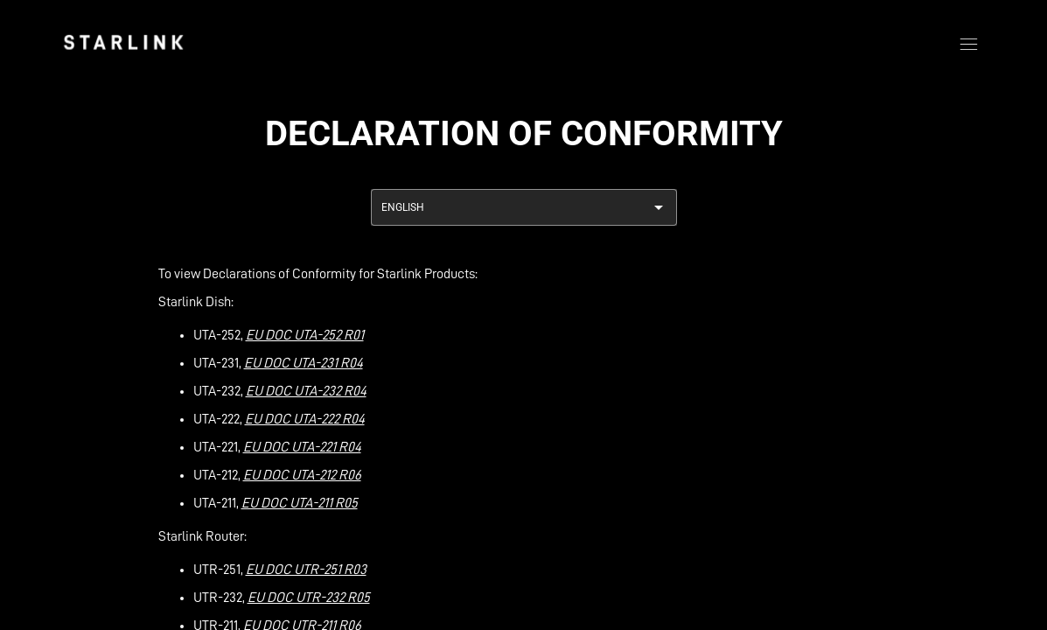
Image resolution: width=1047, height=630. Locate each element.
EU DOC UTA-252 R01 (305, 335)
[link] (123, 42)
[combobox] (524, 207)
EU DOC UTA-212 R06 (302, 475)
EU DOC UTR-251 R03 (306, 570)
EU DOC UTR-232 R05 (309, 598)
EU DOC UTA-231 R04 (303, 363)
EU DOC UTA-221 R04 (302, 447)
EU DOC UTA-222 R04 (305, 419)
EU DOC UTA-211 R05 (299, 503)
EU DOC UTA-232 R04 (306, 391)
